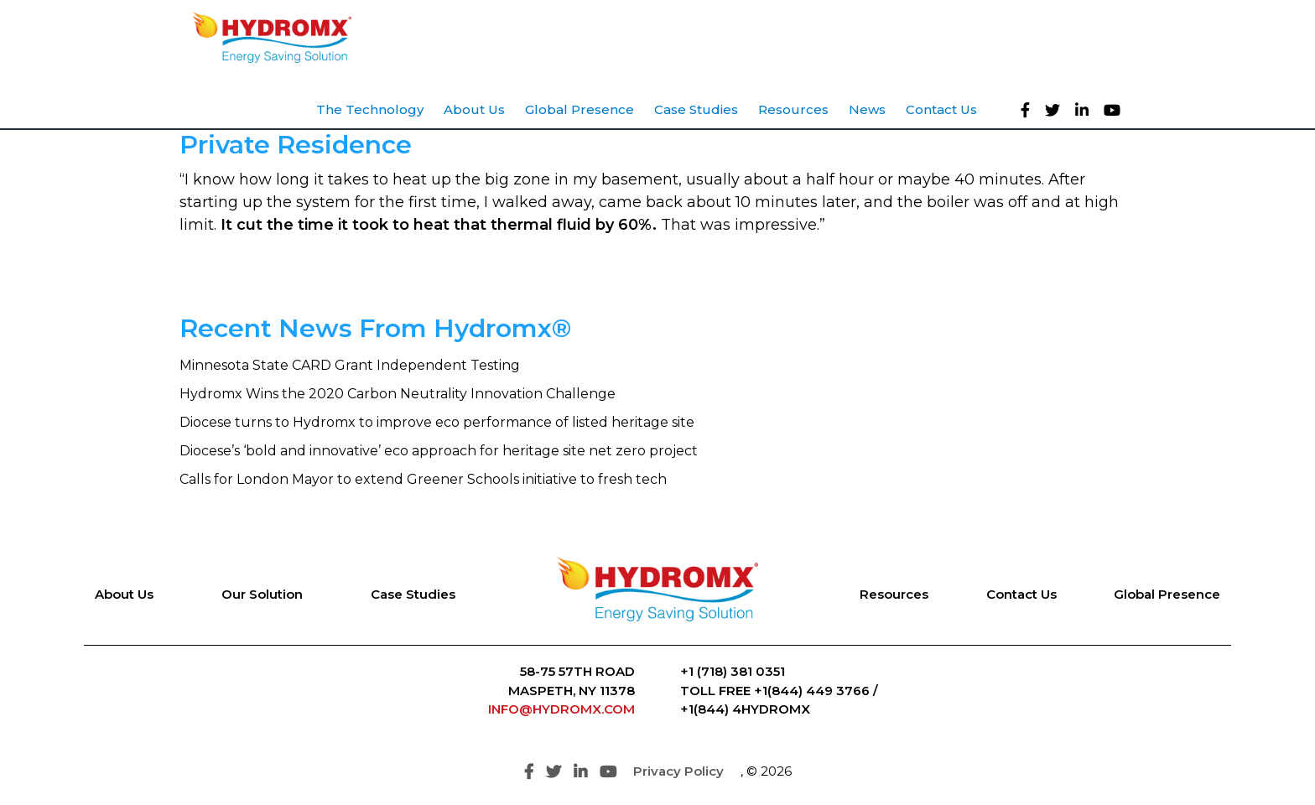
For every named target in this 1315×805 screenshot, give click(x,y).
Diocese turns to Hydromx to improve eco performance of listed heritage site (436, 422)
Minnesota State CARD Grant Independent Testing (349, 365)
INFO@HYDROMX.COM (561, 709)
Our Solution (262, 594)
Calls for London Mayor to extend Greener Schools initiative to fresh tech (423, 479)
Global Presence (1167, 594)
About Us (124, 594)
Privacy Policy (678, 771)
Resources (894, 594)
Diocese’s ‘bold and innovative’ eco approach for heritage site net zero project (438, 451)
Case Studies (413, 594)
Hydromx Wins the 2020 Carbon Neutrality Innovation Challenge (397, 394)
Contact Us (1021, 594)
